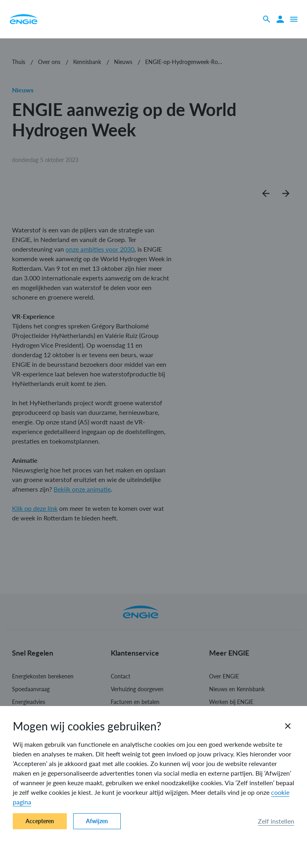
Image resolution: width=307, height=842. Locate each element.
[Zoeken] (266, 19)
